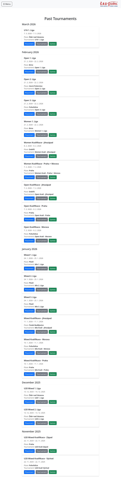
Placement (29, 44)
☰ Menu (7, 4)
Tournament (42, 44)
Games (53, 44)
